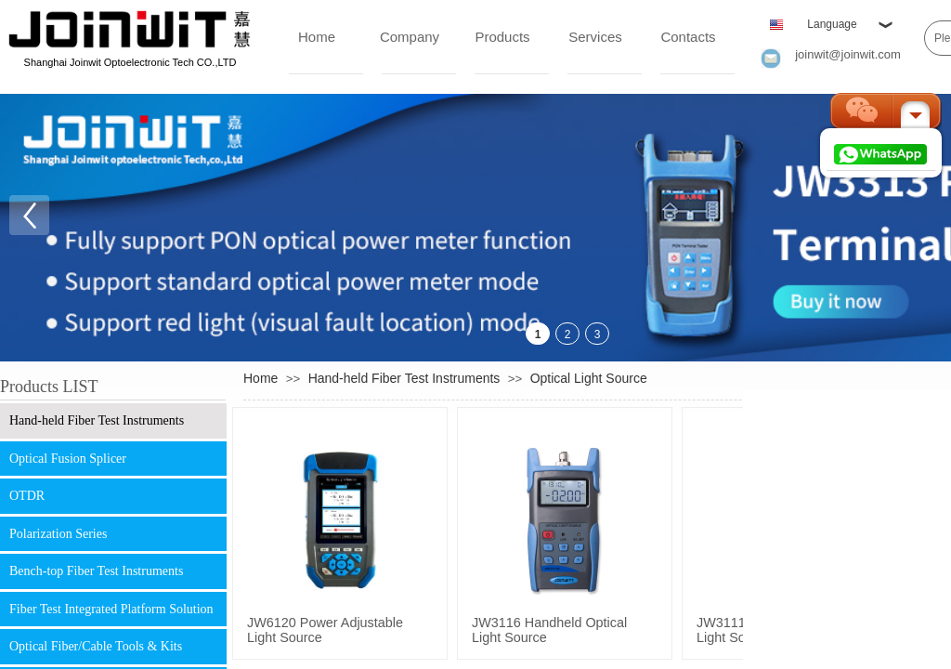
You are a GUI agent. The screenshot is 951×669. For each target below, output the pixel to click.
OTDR (27, 496)
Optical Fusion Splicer (67, 459)
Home (316, 37)
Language (831, 24)
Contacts (687, 37)
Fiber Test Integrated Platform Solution (111, 609)
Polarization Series (58, 534)
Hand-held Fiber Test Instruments (96, 420)
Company (409, 37)
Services (595, 37)
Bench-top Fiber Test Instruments (96, 571)
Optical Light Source (588, 378)
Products (502, 37)
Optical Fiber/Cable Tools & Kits (95, 646)
